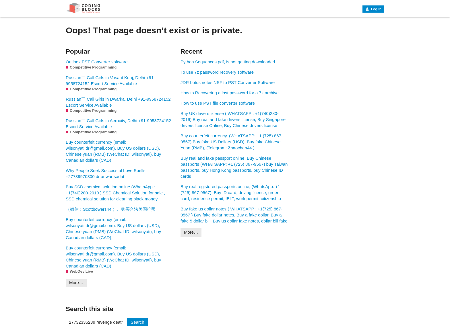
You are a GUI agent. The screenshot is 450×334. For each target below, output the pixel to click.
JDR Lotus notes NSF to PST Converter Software (228, 82)
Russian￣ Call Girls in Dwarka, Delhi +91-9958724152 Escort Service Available (118, 102)
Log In (373, 9)
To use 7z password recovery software (217, 72)
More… (76, 282)
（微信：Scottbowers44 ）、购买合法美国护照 (111, 209)
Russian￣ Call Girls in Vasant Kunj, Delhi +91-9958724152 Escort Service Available (110, 80)
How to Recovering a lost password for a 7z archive (230, 92)
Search (137, 322)
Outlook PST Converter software (97, 61)
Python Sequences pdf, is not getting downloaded (228, 61)
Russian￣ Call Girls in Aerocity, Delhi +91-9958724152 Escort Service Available (118, 123)
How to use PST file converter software (218, 103)
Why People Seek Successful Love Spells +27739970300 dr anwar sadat (106, 173)
